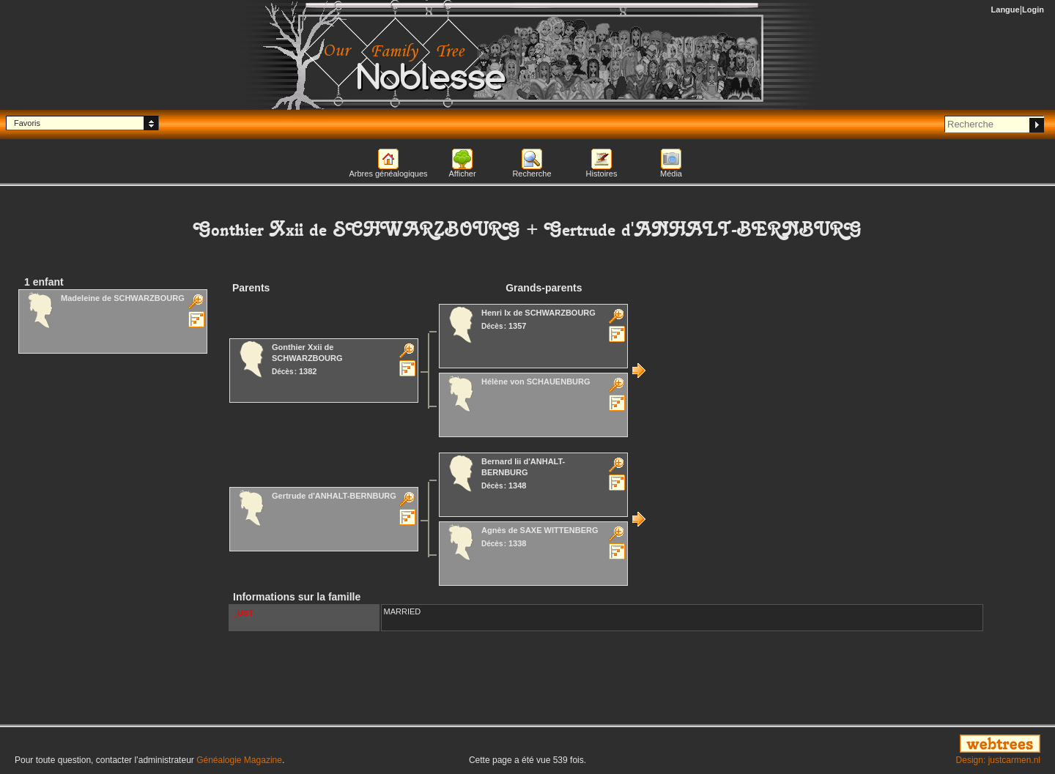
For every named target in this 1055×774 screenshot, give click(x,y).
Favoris (27, 123)
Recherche (531, 173)
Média (671, 173)
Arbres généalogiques (388, 173)
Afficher (461, 173)
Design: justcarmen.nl (998, 760)
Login (1033, 9)
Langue (1005, 9)
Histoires (602, 173)
